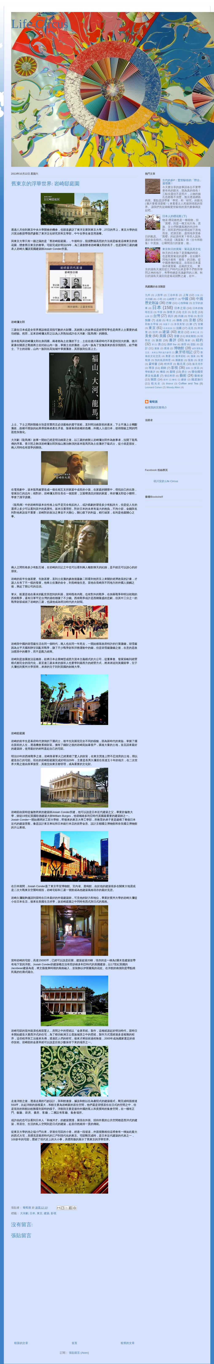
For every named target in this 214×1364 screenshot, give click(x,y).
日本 (32, 1213)
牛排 (160, 312)
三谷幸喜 (172, 295)
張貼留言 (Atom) (79, 1352)
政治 (181, 332)
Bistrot (169, 383)
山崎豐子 (172, 299)
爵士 (184, 371)
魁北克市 (197, 363)
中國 (185, 299)
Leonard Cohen (153, 387)
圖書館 (179, 360)
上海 (185, 295)
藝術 (183, 375)
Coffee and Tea (188, 383)
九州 (147, 295)
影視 (53, 1213)
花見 (190, 328)
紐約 (199, 340)
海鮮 (188, 340)
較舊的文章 (128, 1343)
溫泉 (193, 356)
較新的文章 (21, 1343)
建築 (46, 1213)
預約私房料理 (163, 360)
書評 (172, 340)
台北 (194, 312)
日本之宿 (180, 308)
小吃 (159, 299)
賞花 (196, 367)
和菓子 (166, 324)
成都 (159, 320)
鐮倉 (184, 379)
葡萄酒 (153, 401)
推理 (183, 344)
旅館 (159, 340)
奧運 (168, 356)
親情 (172, 371)
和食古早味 (152, 324)
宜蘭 (200, 324)
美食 (148, 336)
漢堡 (200, 360)
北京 (184, 312)
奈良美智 (179, 324)
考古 (169, 320)
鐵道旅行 (197, 379)
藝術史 (198, 375)
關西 (154, 379)
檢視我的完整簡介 (156, 407)
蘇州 (165, 379)
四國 (180, 316)
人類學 (159, 295)
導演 (151, 367)
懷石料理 (169, 375)
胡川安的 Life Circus (165, 481)
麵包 (174, 379)
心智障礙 (183, 303)
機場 (162, 371)
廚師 (163, 367)
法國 (179, 328)
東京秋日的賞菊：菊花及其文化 (181, 249)
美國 (162, 336)
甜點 (193, 344)
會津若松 (180, 356)
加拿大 (171, 312)
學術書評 (150, 371)
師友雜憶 (191, 336)
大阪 (197, 295)
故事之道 (194, 332)
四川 (170, 316)
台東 (147, 316)
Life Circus (40, 24)
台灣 (156, 316)
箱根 (188, 368)
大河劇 (24, 1213)
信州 (155, 332)
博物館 (179, 348)
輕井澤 (168, 363)
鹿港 (166, 348)
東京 (39, 1213)
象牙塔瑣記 (183, 352)
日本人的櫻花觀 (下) (174, 216)
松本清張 (167, 328)
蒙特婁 (153, 363)
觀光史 (155, 383)
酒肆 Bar (172, 344)
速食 (157, 348)
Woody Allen (173, 387)
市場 (190, 316)
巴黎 (169, 303)
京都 (192, 320)
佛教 (179, 320)
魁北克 (181, 363)
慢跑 (190, 360)
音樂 (176, 336)
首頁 (74, 1343)
